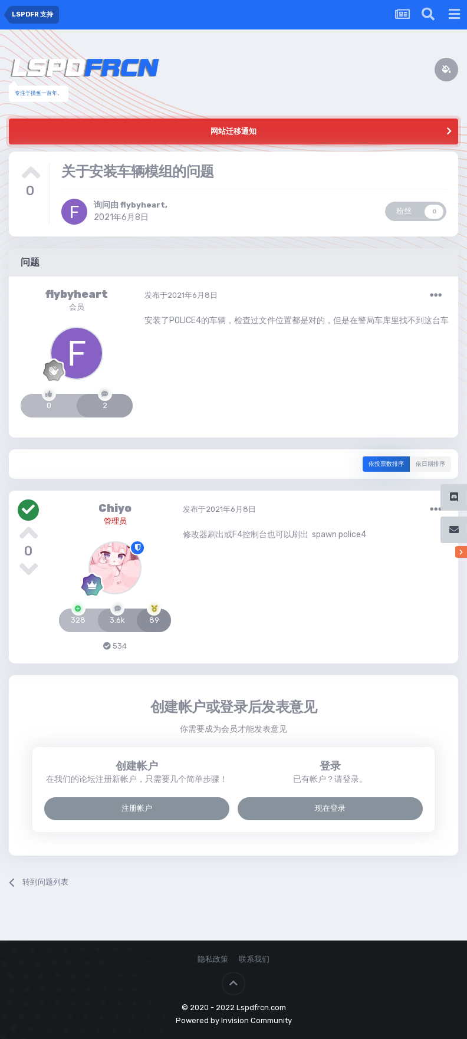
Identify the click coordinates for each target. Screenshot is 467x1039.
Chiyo (114, 508)
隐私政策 (213, 959)
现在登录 (330, 808)
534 (115, 646)
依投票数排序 (386, 464)
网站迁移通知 (233, 131)
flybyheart (143, 205)
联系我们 (254, 959)
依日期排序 (430, 464)
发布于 (181, 295)
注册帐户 (136, 808)
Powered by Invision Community (234, 1020)
